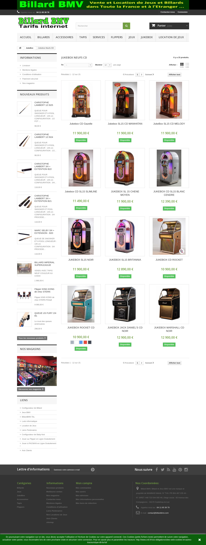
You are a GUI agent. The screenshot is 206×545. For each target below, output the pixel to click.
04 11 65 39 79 (163, 507)
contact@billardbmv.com (158, 513)
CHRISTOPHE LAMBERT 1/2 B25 (44, 103)
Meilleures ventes (54, 492)
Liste (187, 65)
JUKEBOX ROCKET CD (81, 327)
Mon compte (84, 483)
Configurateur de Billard (32, 408)
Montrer (98, 65)
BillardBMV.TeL (28, 417)
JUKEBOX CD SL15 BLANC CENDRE (169, 193)
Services (99, 37)
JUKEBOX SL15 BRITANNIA (125, 259)
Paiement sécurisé (30, 79)
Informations (30, 57)
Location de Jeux (171, 37)
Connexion (182, 12)
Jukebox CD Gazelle (81, 123)
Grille (182, 65)
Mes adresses (82, 495)
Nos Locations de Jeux (56, 515)
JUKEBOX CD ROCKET (169, 259)
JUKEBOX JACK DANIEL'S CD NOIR (125, 329)
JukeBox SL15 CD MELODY (169, 123)
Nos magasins (28, 83)
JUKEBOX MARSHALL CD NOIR (169, 329)
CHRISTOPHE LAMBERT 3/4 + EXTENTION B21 (43, 198)
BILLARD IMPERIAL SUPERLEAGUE (45, 263)
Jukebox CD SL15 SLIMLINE (81, 191)
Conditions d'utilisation (31, 74)
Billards (43, 37)
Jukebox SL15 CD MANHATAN (125, 123)
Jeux (132, 37)
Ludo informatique (29, 421)
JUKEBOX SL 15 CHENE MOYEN (125, 193)
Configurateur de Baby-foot (33, 434)
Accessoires (64, 37)
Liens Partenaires (29, 430)
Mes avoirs (81, 492)
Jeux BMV (26, 412)
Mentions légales (29, 70)
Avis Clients (27, 450)
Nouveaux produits (34, 94)
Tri (62, 65)
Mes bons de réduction (86, 503)
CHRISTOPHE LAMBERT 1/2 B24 (44, 135)
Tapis (83, 37)
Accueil (25, 37)
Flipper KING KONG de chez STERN (44, 290)
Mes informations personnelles (90, 499)
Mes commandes (83, 488)
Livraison (26, 65)
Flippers (117, 37)
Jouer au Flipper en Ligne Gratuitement (38, 439)
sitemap (50, 522)
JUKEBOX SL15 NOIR (81, 259)
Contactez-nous (168, 12)
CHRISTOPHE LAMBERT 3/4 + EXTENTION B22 (43, 166)
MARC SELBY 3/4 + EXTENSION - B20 (44, 231)
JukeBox (147, 37)
